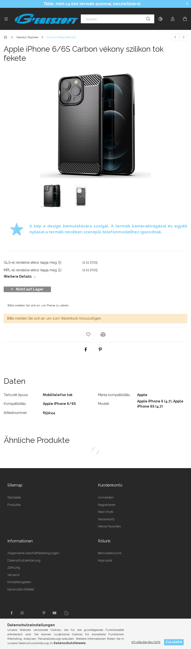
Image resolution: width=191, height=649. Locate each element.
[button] (88, 334)
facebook (11, 613)
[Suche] (148, 18)
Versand (13, 575)
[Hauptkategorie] (6, 37)
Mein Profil (105, 512)
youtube (54, 613)
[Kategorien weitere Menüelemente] (6, 18)
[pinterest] (100, 349)
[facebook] (86, 349)
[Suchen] (117, 18)
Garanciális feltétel (20, 589)
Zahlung (13, 567)
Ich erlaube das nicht (145, 642)
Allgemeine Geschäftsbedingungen (33, 553)
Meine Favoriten (109, 526)
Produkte (14, 505)
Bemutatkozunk (109, 553)
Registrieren (107, 505)
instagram (22, 613)
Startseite (14, 497)
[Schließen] (187, 3)
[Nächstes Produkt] (183, 37)
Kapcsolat (105, 560)
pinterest (44, 613)
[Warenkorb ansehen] (185, 18)
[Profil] (173, 18)
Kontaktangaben (19, 582)
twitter (33, 613)
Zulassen (174, 642)
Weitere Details (18, 276)
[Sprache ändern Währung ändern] (160, 18)
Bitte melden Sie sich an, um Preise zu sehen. (38, 305)
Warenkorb (106, 519)
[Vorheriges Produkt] (175, 37)
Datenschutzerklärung (23, 560)
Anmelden (106, 497)
